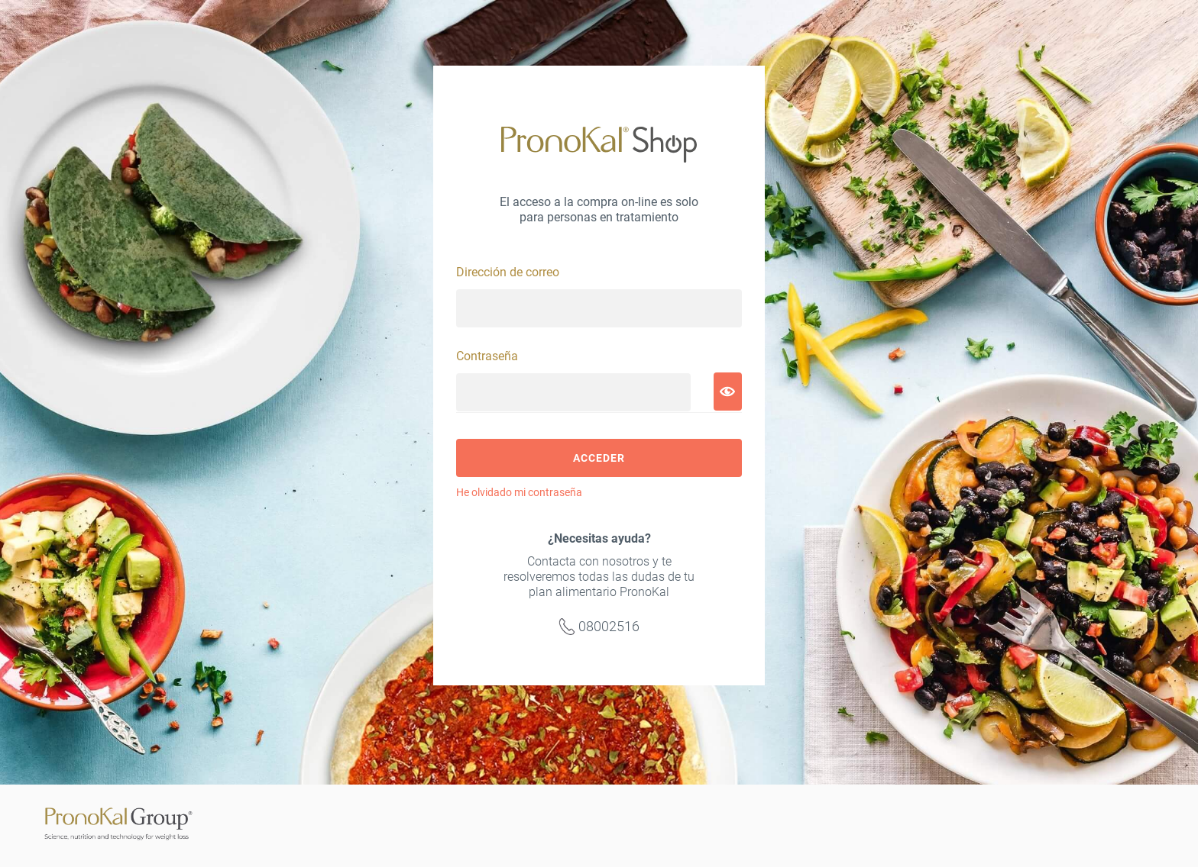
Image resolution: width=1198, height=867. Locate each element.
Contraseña (487, 356)
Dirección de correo (507, 272)
